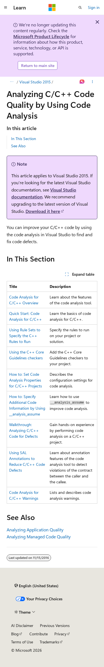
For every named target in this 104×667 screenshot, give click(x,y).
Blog (15, 633)
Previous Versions (55, 625)
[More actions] (92, 82)
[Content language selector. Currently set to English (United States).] (36, 585)
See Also (18, 145)
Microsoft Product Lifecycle (41, 36)
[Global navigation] (5, 8)
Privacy (60, 633)
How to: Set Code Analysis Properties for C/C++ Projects (25, 380)
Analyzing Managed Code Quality (39, 536)
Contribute (38, 633)
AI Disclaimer (22, 625)
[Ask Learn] (82, 82)
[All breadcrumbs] (11, 82)
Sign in (94, 7)
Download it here (43, 211)
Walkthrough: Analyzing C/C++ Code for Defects (24, 430)
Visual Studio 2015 (35, 81)
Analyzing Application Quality (35, 529)
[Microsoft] (52, 7)
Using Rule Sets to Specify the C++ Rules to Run (24, 335)
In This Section (23, 138)
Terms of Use (22, 641)
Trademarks (49, 641)
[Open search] (80, 8)
